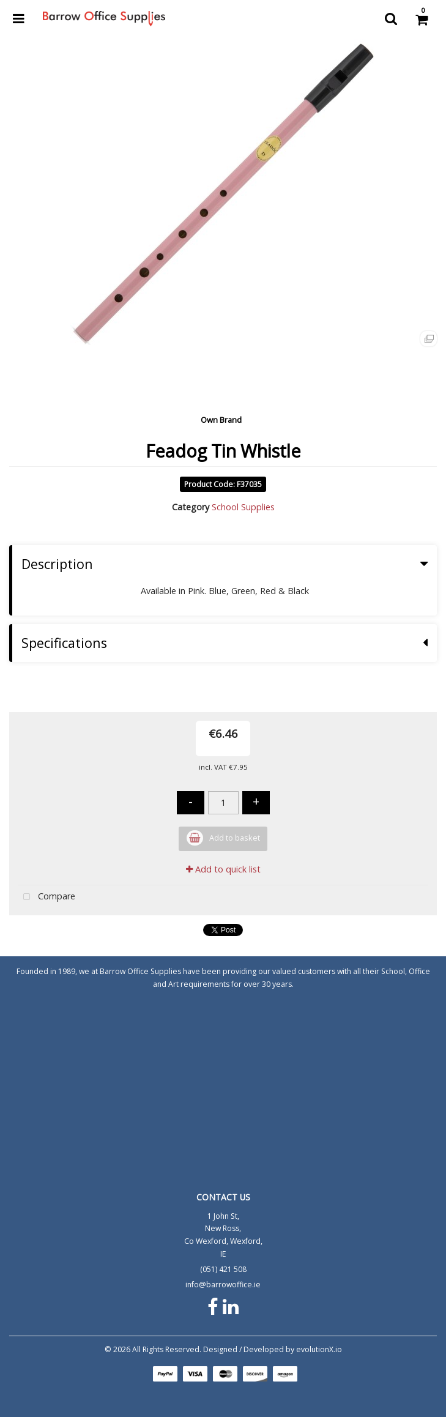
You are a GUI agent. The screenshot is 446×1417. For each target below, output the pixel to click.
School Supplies (243, 507)
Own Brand (221, 419)
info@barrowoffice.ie (223, 1284)
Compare (46, 897)
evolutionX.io (319, 1349)
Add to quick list (223, 869)
